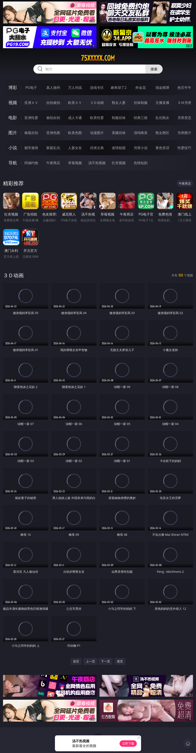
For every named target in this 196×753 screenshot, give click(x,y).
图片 (12, 133)
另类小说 (141, 147)
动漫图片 (97, 132)
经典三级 (141, 117)
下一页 (105, 661)
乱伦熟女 (162, 117)
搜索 (154, 69)
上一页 (90, 661)
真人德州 (53, 87)
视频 (12, 102)
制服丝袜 (119, 117)
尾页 (120, 661)
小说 (12, 148)
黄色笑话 (162, 147)
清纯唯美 (141, 132)
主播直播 (162, 102)
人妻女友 (75, 147)
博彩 (12, 87)
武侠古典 (97, 147)
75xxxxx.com (98, 58)
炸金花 (140, 87)
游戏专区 (97, 87)
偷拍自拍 (53, 117)
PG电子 (31, 87)
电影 (12, 117)
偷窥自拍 (31, 132)
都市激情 (31, 147)
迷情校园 (119, 147)
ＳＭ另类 (184, 102)
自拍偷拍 (53, 102)
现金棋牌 (162, 87)
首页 (76, 661)
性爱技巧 (184, 147)
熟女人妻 (119, 102)
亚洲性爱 (31, 117)
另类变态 (184, 117)
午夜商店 (53, 162)
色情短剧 (141, 162)
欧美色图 (75, 132)
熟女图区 (162, 132)
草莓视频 (75, 162)
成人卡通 (75, 117)
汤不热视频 (97, 162)
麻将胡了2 (118, 87)
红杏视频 (119, 162)
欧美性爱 (97, 117)
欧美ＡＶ (75, 102)
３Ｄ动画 (97, 102)
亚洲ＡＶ (31, 102)
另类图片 (184, 132)
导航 (12, 163)
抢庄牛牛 (184, 87)
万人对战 (75, 87)
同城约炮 (31, 162)
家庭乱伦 (53, 147)
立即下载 (128, 743)
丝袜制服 (141, 102)
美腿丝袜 (119, 132)
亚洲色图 (53, 132)
